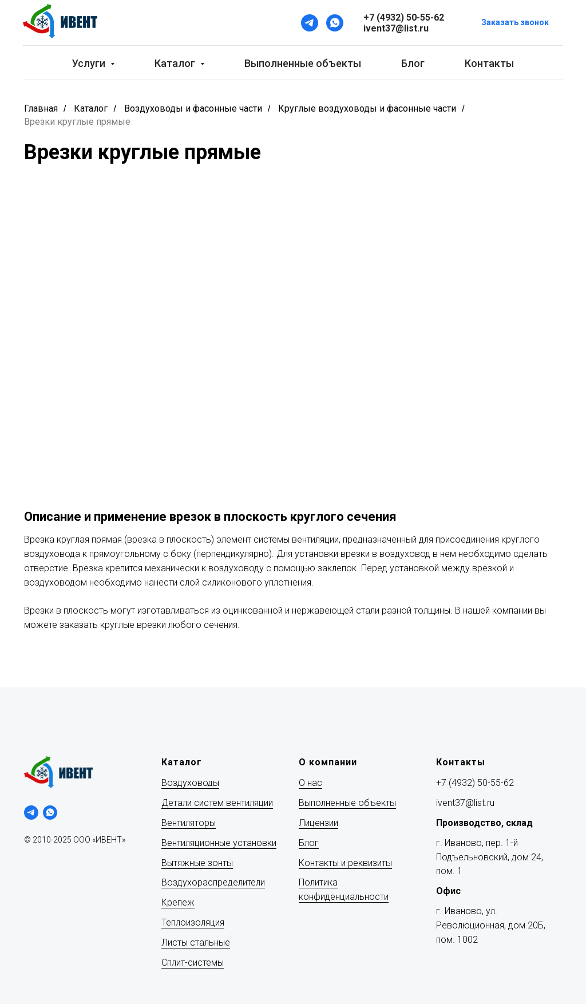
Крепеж (178, 902)
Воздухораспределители (213, 882)
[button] (515, 23)
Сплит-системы (192, 962)
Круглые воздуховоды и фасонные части (367, 108)
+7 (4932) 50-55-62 (475, 782)
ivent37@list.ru (465, 802)
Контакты (489, 63)
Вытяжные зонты (197, 862)
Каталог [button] (176, 63)
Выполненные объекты (302, 63)
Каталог (91, 108)
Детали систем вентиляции (217, 802)
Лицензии (318, 822)
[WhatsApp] (334, 22)
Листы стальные (195, 942)
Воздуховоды (190, 782)
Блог (413, 63)
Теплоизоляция (192, 922)
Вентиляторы (188, 822)
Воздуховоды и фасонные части (193, 108)
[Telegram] (309, 22)
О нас (310, 782)
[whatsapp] (50, 812)
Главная (41, 108)
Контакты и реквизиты (345, 862)
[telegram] (31, 812)
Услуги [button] (90, 63)
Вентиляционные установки (218, 842)
